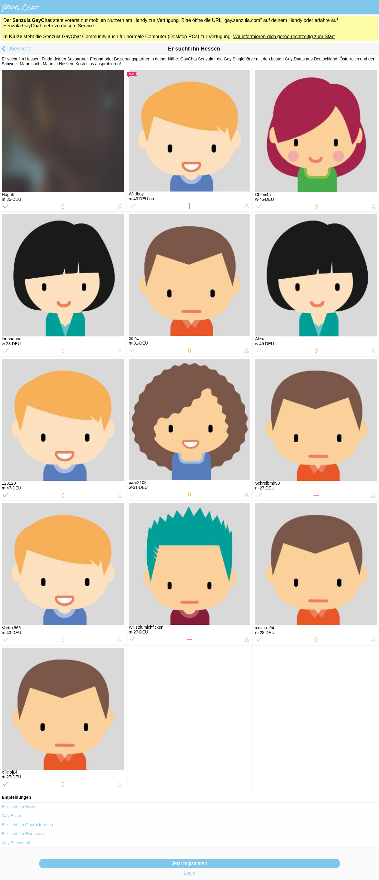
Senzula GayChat (22, 25)
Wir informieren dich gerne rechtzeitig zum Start (284, 36)
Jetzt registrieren (189, 863)
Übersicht (15, 49)
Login (189, 872)
